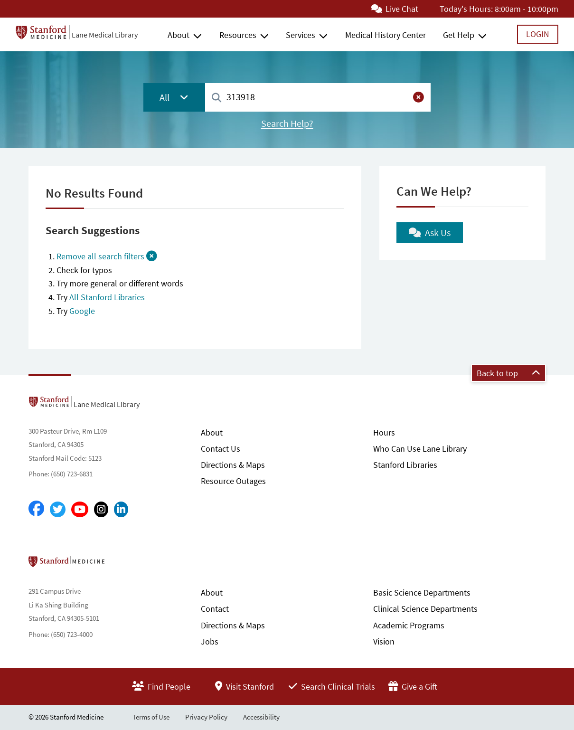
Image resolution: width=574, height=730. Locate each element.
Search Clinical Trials (332, 686)
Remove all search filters (106, 256)
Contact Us (220, 448)
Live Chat (394, 8)
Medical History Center (385, 34)
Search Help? (287, 123)
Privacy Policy (206, 716)
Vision (384, 641)
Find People (161, 686)
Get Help (458, 34)
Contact (215, 608)
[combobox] (318, 97)
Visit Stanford (244, 686)
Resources (237, 34)
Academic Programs (408, 625)
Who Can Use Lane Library (420, 448)
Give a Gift (412, 686)
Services (300, 34)
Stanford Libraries (405, 464)
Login (537, 33)
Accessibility (261, 716)
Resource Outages (233, 480)
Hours (384, 432)
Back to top (508, 373)
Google (82, 310)
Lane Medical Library (105, 34)
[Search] (216, 98)
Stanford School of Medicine (121, 564)
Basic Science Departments (421, 592)
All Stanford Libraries (107, 297)
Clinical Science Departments (425, 608)
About (178, 34)
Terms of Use (150, 716)
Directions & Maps (233, 464)
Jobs (209, 641)
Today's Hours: (466, 8)
